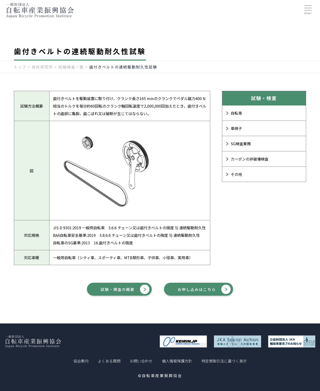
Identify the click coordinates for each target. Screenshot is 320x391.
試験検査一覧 (71, 70)
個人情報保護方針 (177, 361)
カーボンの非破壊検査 (249, 162)
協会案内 (80, 361)
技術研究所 (42, 70)
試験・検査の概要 (111, 293)
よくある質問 (109, 361)
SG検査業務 (241, 146)
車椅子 (236, 131)
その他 (236, 177)
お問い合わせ (141, 361)
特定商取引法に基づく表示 (224, 361)
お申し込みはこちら (204, 293)
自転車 (236, 116)
